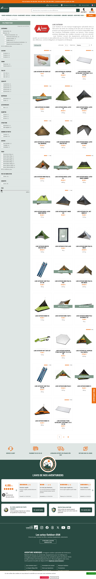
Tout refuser (44, 577)
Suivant (68, 437)
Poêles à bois (10, 40)
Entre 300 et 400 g (7, 161)
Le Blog (31, 527)
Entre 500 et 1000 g (8, 163)
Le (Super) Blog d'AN (31, 568)
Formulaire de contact (48, 565)
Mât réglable (6, 127)
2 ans (4, 183)
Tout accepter (91, 573)
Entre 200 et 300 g (7, 160)
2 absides (5, 147)
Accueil (3, 19)
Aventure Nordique (33, 552)
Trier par (72, 45)
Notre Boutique (46, 570)
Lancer (78, 10)
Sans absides (6, 143)
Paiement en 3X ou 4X (35, 453)
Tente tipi (5, 64)
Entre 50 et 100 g (7, 154)
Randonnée (6, 31)
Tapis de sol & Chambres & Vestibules (16, 42)
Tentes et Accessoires (10, 35)
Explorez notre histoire (56, 561)
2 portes (5, 136)
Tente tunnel (6, 66)
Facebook (47, 527)
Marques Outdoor (63, 565)
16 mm (5, 114)
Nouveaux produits (63, 570)
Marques (8, 19)
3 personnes (6, 87)
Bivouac (5, 33)
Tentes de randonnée (12, 36)
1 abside (5, 145)
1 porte (5, 134)
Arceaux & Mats (10, 38)
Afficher (60, 45)
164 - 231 (5, 77)
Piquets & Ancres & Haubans (13, 44)
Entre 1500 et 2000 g (8, 167)
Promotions (61, 568)
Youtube (63, 527)
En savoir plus (38, 510)
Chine (4, 176)
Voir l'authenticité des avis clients (10, 495)
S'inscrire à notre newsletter (48, 541)
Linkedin (69, 527)
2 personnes (6, 86)
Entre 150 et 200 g (7, 158)
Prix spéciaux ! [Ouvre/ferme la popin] (94, 395)
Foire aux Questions (47, 568)
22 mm (5, 118)
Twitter (58, 527)
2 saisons (5, 53)
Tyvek (4, 100)
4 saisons (5, 57)
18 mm (5, 116)
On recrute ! (29, 570)
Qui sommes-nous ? (31, 565)
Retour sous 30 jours (85, 453)
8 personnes (6, 91)
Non (4, 107)
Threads (52, 527)
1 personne (6, 84)
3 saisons (5, 55)
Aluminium (6, 98)
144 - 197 (5, 75)
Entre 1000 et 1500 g (8, 165)
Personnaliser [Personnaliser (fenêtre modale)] (54, 577)
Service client (10, 453)
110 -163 (5, 73)
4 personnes (6, 89)
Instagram (42, 527)
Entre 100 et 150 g (7, 156)
